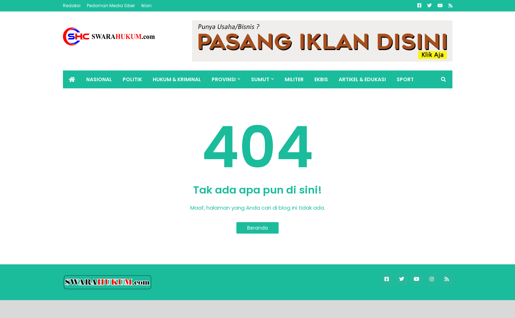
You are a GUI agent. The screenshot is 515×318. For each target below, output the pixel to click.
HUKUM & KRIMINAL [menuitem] (177, 79)
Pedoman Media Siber (111, 6)
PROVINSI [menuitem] (224, 79)
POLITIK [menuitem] (132, 79)
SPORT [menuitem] (405, 79)
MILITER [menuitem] (294, 79)
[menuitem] (72, 79)
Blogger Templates (112, 308)
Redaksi (71, 6)
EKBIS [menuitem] (321, 79)
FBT (150, 308)
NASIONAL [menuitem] (99, 79)
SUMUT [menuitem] (260, 79)
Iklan (146, 6)
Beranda (257, 227)
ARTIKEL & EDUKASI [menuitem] (362, 79)
